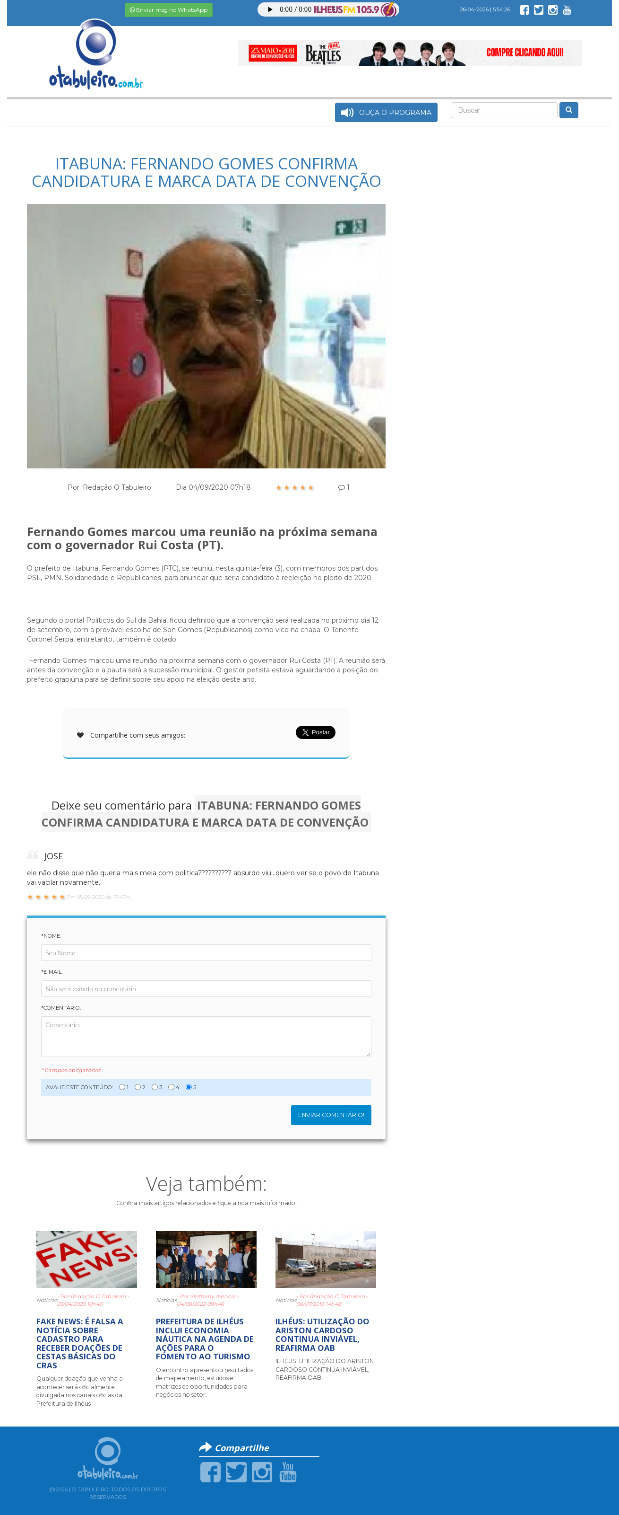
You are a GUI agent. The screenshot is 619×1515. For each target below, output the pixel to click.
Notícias (46, 1300)
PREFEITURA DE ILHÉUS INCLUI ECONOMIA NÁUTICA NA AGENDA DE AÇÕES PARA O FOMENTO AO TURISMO (205, 1339)
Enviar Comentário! (331, 1115)
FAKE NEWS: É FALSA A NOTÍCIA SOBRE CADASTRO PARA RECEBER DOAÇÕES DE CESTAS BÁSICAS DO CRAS (79, 1343)
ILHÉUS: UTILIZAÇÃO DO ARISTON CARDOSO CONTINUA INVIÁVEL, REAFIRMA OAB (322, 1334)
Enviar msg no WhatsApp (168, 9)
